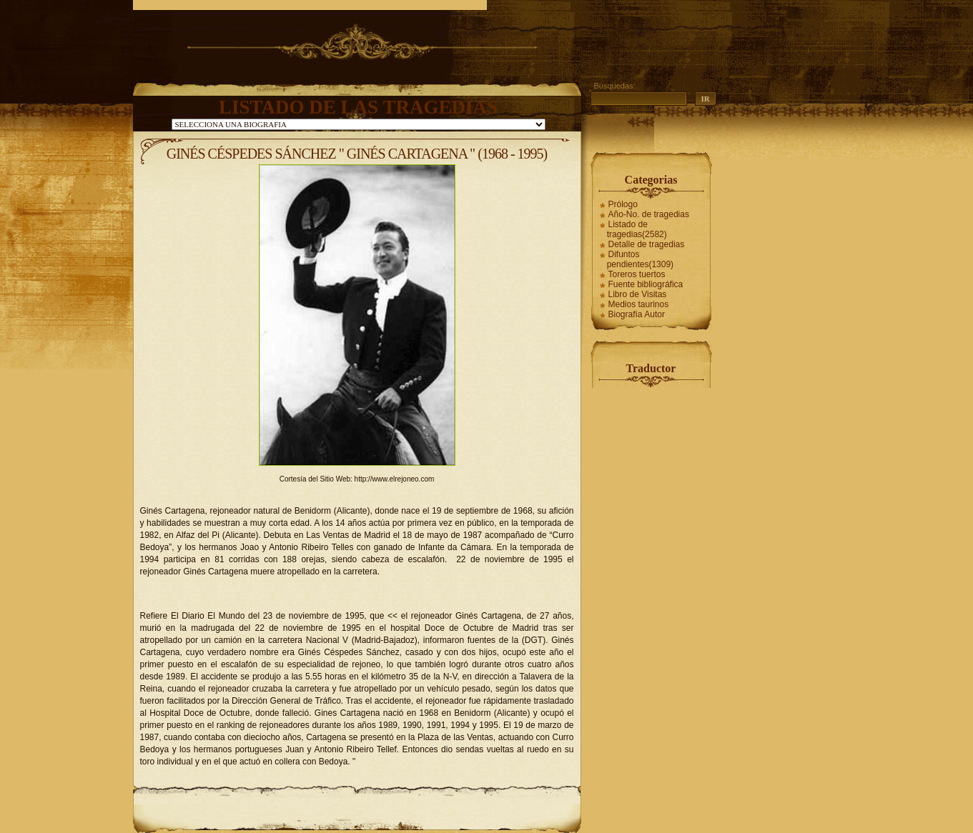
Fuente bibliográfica (645, 284)
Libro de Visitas (637, 294)
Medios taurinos (638, 304)
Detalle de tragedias (646, 244)
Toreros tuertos (637, 274)
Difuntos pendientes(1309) (640, 259)
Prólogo (623, 204)
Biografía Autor (636, 314)
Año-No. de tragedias (648, 214)
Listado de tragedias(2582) (637, 229)
